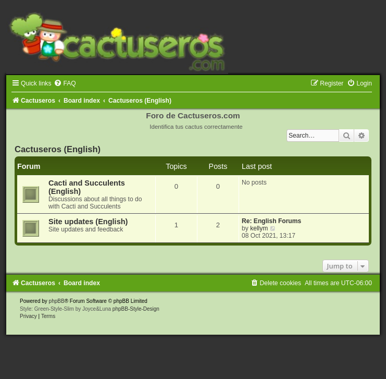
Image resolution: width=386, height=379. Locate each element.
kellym (259, 228)
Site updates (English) (88, 221)
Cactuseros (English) (58, 149)
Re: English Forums (271, 221)
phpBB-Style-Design (136, 309)
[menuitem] (65, 83)
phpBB (57, 301)
